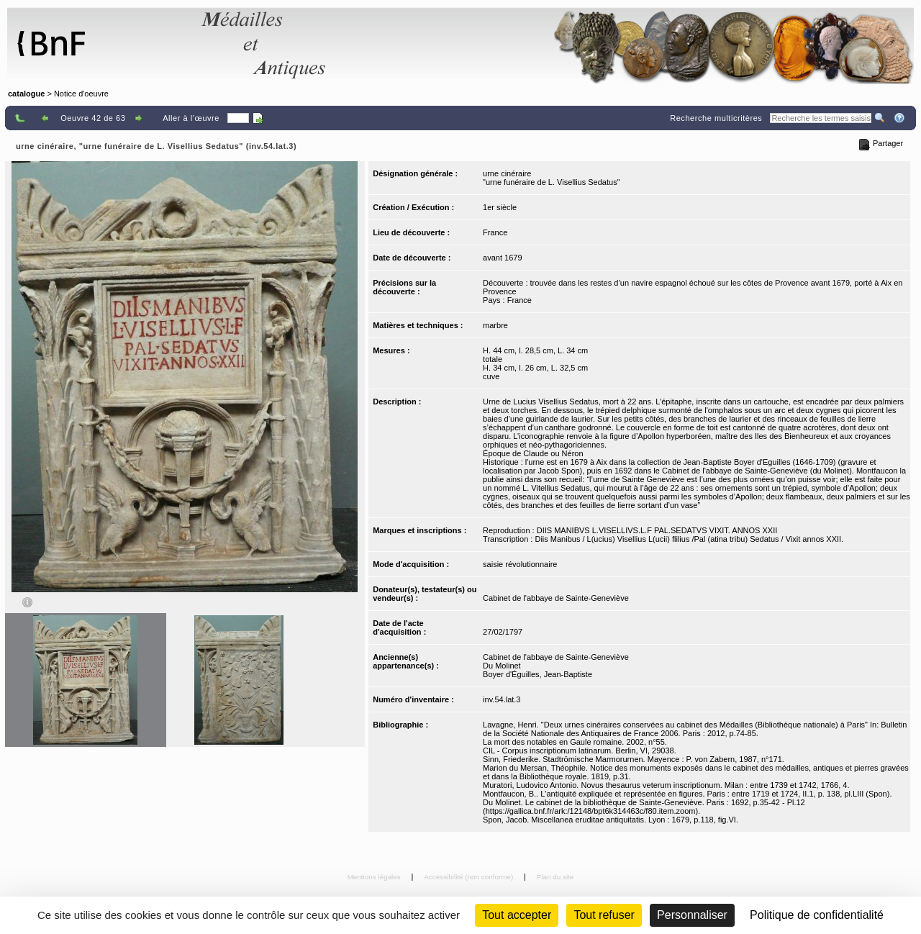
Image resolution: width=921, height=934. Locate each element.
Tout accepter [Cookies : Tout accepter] (516, 915)
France (495, 232)
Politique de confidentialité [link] (817, 915)
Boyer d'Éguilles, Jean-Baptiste (537, 674)
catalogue (26, 93)
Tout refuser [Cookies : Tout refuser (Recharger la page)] (603, 915)
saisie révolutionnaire (520, 564)
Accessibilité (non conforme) (469, 877)
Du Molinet (502, 665)
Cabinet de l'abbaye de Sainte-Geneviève (556, 598)
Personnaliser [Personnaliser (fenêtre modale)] (692, 915)
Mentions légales (375, 877)
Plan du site (555, 877)
